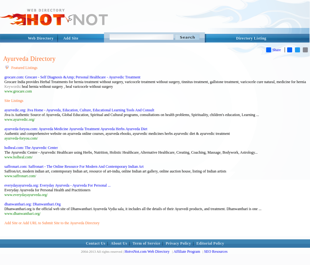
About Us (119, 243)
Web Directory (41, 38)
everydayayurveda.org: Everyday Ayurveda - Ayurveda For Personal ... (57, 185)
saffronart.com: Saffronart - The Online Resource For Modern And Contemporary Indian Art (74, 166)
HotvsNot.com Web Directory (147, 251)
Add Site (70, 38)
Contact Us (95, 243)
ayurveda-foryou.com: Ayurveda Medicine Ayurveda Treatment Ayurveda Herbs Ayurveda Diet (75, 129)
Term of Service (146, 243)
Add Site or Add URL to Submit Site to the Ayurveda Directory (52, 223)
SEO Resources (216, 251)
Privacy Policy (178, 243)
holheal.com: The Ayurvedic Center (31, 148)
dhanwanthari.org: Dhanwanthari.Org (32, 204)
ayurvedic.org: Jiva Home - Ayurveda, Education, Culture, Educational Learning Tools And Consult (79, 110)
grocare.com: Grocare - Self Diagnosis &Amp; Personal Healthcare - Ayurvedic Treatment (72, 77)
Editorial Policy (210, 243)
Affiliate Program (186, 251)
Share (273, 49)
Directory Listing (251, 38)
